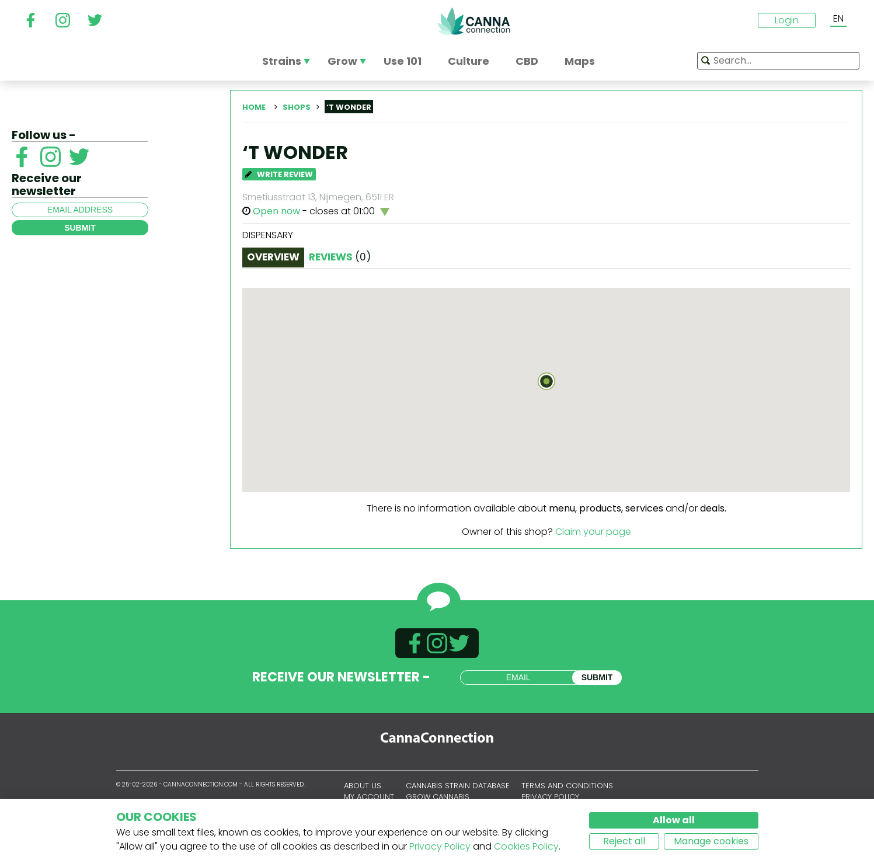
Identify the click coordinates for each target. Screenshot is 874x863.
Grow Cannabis (437, 796)
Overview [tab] (273, 257)
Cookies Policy (526, 846)
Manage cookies (711, 841)
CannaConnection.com (473, 21)
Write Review (279, 174)
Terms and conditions (567, 785)
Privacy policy (550, 796)
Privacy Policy (440, 846)
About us (362, 785)
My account (369, 796)
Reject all (624, 841)
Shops (297, 107)
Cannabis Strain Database (458, 785)
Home (254, 107)
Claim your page (593, 531)
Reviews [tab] (340, 257)
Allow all (674, 820)
